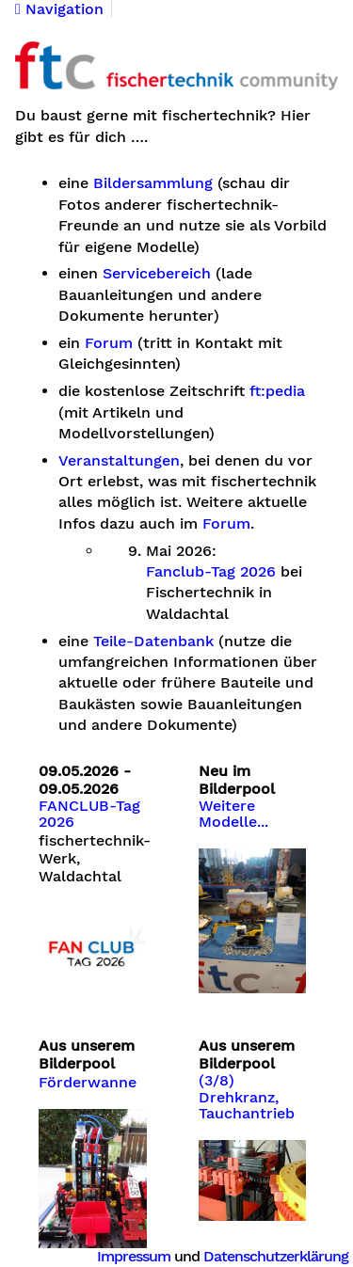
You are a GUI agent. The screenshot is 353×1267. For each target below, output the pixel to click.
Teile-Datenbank (153, 641)
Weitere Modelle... (233, 814)
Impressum (133, 1256)
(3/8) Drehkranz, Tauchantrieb (247, 1097)
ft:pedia (277, 391)
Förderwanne (87, 1082)
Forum (109, 343)
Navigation (59, 9)
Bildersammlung (153, 183)
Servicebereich (157, 273)
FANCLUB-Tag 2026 (89, 814)
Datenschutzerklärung (275, 1256)
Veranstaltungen (119, 460)
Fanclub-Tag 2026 (211, 571)
